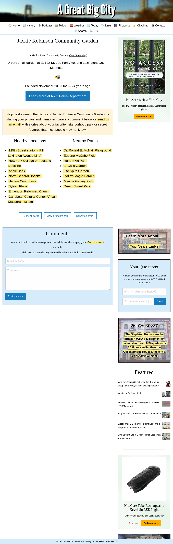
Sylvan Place (18, 186)
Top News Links (144, 246)
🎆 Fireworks (122, 25)
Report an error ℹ (85, 216)
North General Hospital (25, 176)
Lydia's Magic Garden (79, 176)
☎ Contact (158, 25)
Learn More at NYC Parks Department (57, 96)
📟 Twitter (61, 25)
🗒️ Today (92, 25)
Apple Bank (17, 171)
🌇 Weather (77, 25)
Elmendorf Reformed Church (29, 191)
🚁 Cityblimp (140, 25)
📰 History (28, 25)
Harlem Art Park (75, 160)
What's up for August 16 (129, 393)
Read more (134, 523)
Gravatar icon (94, 242)
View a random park (57, 216)
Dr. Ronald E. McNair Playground (87, 150)
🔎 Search (80, 30)
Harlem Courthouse (22, 181)
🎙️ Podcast (45, 25)
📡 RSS (94, 30)
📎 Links (106, 25)
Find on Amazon (144, 116)
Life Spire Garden (76, 171)
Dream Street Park (77, 186)
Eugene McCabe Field (79, 155)
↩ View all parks (30, 216)
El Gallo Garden (75, 166)
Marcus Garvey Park (78, 181)
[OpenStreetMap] (78, 55)
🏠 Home (14, 25)
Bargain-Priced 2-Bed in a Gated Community (139, 413)
